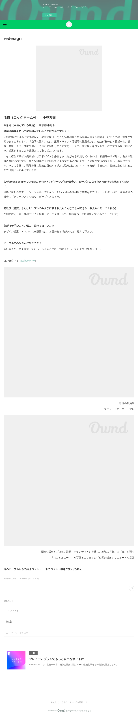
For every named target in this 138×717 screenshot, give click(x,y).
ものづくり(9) (33, 578)
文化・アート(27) (19, 578)
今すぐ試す (49, 15)
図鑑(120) (7, 578)
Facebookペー (27, 260)
